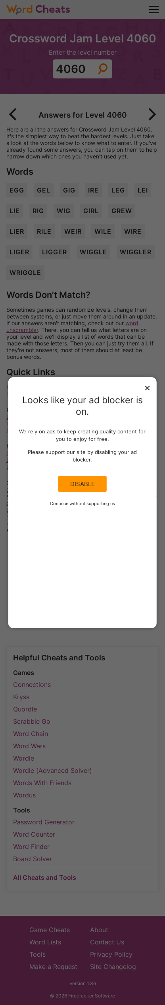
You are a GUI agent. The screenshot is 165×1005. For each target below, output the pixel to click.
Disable (82, 483)
